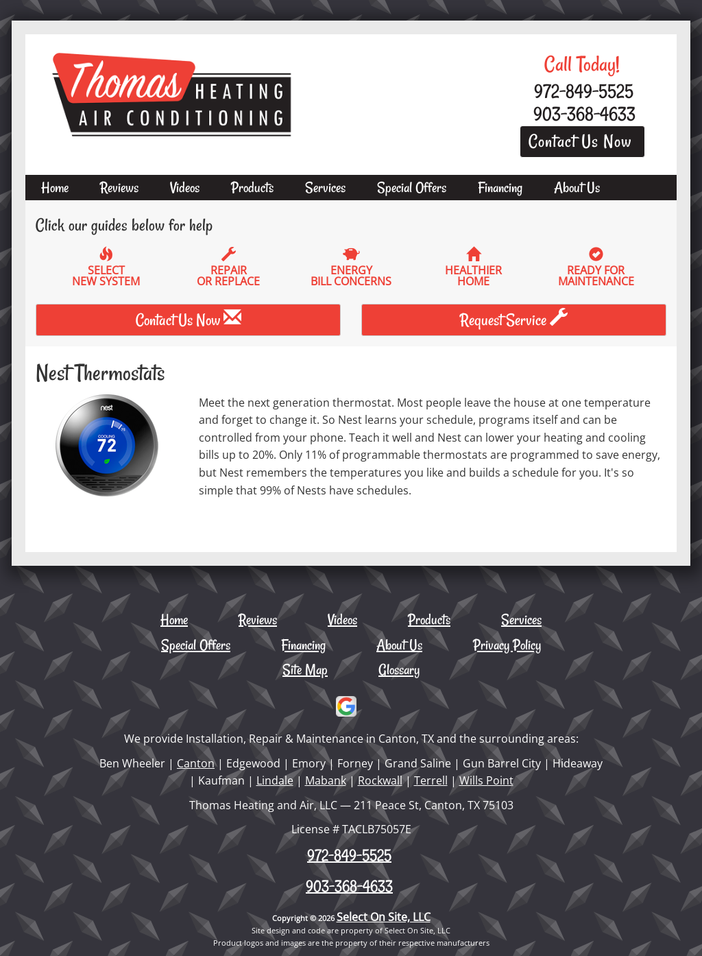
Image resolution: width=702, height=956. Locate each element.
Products (252, 187)
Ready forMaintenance (596, 267)
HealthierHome (474, 267)
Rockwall (380, 780)
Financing (500, 187)
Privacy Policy (507, 644)
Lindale (274, 780)
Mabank (325, 780)
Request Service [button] (514, 320)
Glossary (399, 669)
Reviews (119, 187)
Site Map (305, 669)
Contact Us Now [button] (582, 141)
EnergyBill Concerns (351, 267)
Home (55, 187)
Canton (196, 763)
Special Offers (411, 187)
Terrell (431, 780)
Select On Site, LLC (384, 916)
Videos (184, 187)
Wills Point (486, 780)
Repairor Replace (229, 267)
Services (325, 187)
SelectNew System (106, 267)
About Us (577, 187)
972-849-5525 (349, 855)
